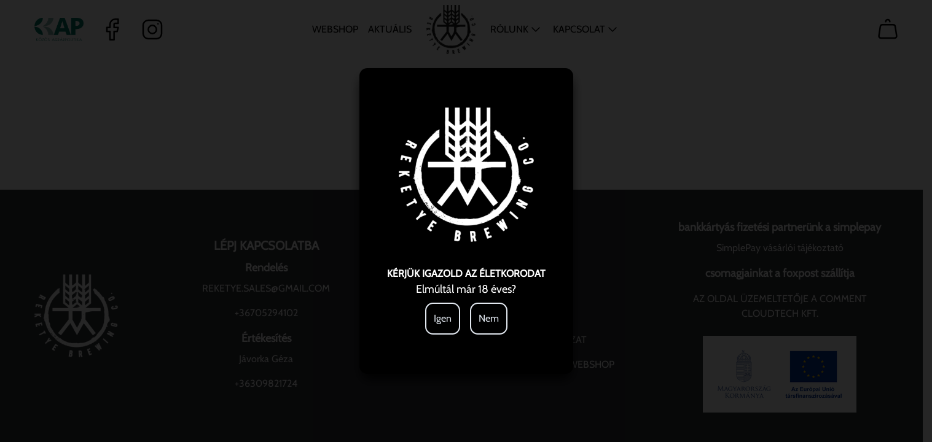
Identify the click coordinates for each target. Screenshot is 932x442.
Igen (443, 318)
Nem (489, 318)
